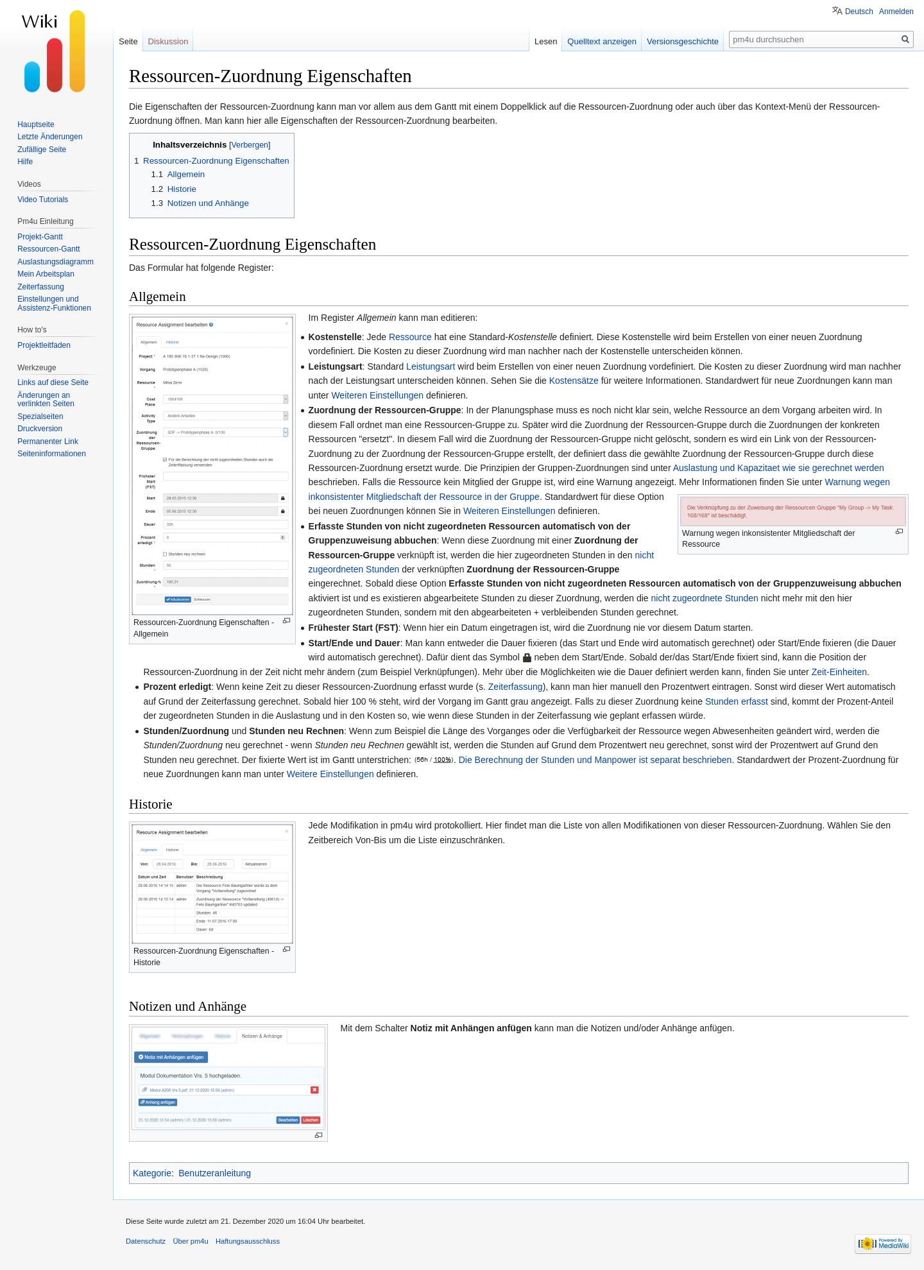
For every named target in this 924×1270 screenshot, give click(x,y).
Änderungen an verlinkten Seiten (45, 400)
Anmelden (896, 11)
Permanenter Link (47, 441)
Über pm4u (190, 1241)
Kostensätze (574, 380)
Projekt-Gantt (40, 236)
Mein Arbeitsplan (45, 274)
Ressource (410, 337)
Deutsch (859, 11)
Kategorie (152, 1173)
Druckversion (39, 428)
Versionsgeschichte (683, 41)
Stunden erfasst (736, 701)
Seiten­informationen (51, 453)
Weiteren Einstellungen (377, 395)
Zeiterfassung (515, 687)
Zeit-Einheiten (839, 672)
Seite (128, 41)
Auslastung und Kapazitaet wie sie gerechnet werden (778, 468)
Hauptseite (35, 124)
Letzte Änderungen (49, 136)
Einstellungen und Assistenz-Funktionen (54, 304)
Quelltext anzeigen (602, 41)
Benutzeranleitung (214, 1173)
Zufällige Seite (41, 149)
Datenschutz (146, 1241)
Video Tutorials (42, 199)
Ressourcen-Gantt (48, 249)
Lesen (546, 41)
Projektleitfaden (44, 345)
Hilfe (25, 161)
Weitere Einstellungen (330, 774)
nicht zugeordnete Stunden (704, 598)
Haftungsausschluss (248, 1241)
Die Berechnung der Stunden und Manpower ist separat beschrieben (595, 760)
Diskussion (168, 41)
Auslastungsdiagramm (55, 261)
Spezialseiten (40, 416)
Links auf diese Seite (53, 382)
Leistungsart (430, 366)
